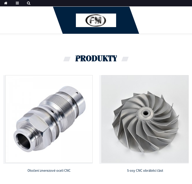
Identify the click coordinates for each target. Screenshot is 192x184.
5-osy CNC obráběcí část (145, 170)
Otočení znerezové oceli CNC (49, 170)
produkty (96, 59)
